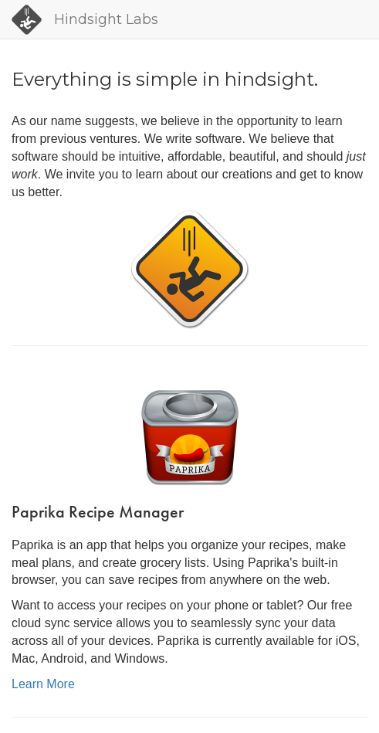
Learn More (43, 684)
